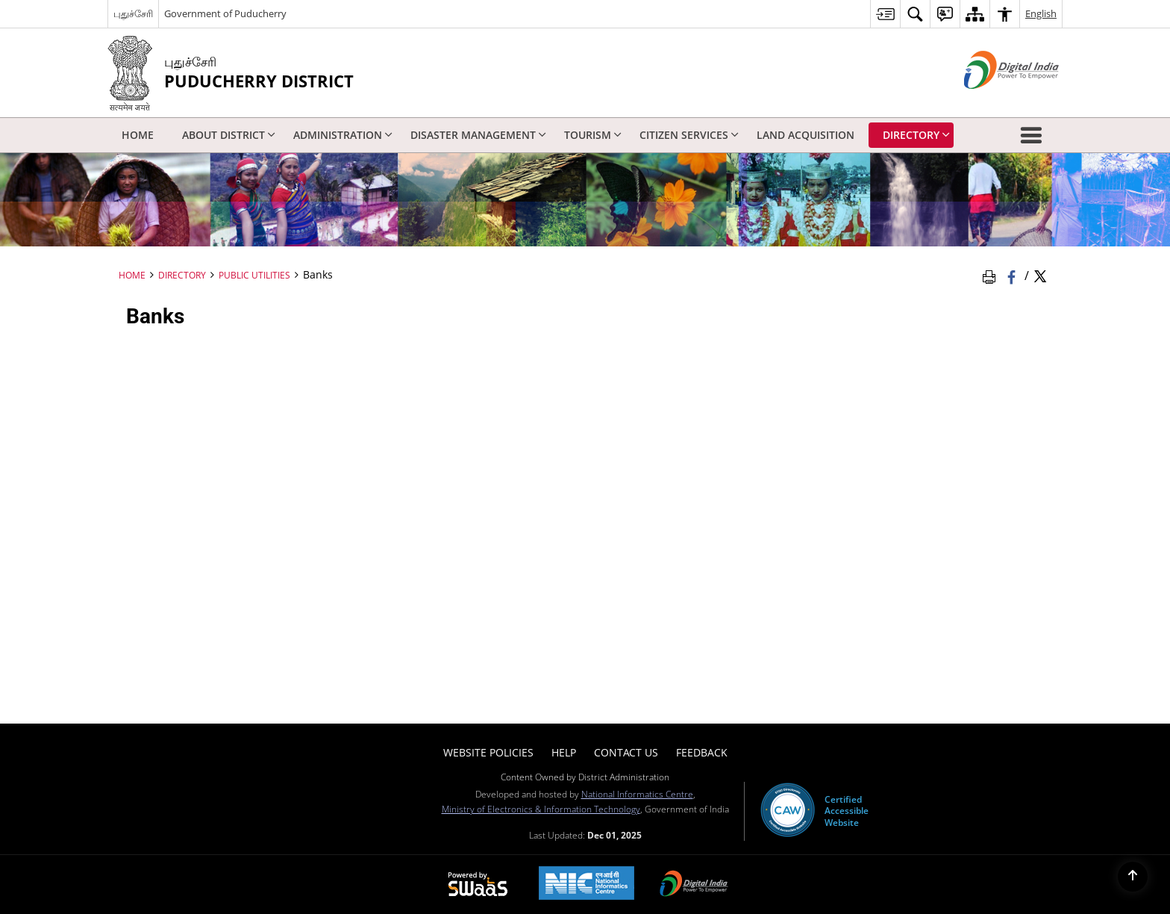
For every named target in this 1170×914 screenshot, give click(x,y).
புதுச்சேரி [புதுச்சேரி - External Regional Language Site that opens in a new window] (133, 13)
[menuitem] (885, 14)
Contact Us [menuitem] (626, 752)
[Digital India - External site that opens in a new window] (993, 101)
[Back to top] (1133, 877)
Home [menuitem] (138, 135)
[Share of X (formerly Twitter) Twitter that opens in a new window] (1040, 276)
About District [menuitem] (228, 135)
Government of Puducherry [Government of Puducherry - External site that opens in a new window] (225, 13)
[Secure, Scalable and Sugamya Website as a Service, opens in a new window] (478, 885)
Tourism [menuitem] (593, 135)
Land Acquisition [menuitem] (805, 135)
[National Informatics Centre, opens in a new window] (586, 884)
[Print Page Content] (991, 276)
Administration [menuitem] (342, 135)
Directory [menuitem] (916, 135)
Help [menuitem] (563, 752)
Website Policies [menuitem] (488, 752)
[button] (1034, 135)
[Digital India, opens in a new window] (693, 885)
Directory (182, 275)
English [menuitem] (1041, 13)
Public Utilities (254, 275)
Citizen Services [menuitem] (689, 135)
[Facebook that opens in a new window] (1013, 276)
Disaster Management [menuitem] (478, 135)
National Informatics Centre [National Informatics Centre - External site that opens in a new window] (637, 794)
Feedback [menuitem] (702, 752)
